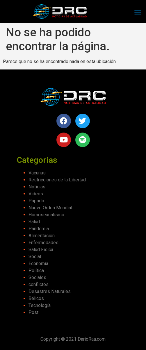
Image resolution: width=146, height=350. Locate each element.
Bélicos (36, 298)
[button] (137, 11)
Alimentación (42, 235)
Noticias (37, 187)
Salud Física (41, 249)
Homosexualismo (46, 214)
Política (36, 270)
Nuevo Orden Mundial (50, 207)
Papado (36, 200)
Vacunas (37, 173)
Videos (36, 194)
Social (35, 256)
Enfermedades (43, 242)
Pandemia (39, 228)
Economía (38, 263)
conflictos (39, 284)
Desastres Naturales (50, 291)
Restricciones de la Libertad (57, 180)
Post (33, 312)
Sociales (37, 277)
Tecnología (40, 305)
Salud (34, 221)
